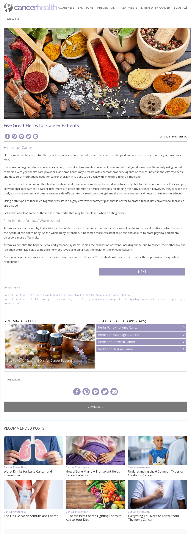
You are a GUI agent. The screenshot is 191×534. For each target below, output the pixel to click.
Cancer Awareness (139, 467)
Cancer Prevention (15, 467)
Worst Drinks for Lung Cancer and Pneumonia (28, 473)
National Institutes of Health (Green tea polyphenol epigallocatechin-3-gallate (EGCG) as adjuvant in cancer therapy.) (67, 295)
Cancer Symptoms (139, 511)
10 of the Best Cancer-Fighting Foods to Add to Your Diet (93, 517)
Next (142, 271)
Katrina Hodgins (32, 365)
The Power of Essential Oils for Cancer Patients (40, 360)
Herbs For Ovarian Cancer (116, 349)
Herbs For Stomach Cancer (116, 342)
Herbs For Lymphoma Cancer (118, 327)
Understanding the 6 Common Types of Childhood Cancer (155, 473)
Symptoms (85, 7)
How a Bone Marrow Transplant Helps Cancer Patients (93, 473)
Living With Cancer (155, 7)
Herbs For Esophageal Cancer (119, 335)
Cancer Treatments (77, 467)
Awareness (66, 7)
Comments (95, 406)
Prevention (106, 7)
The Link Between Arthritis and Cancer (31, 516)
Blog (177, 7)
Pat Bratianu (181, 136)
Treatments (128, 7)
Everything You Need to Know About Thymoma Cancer (153, 517)
